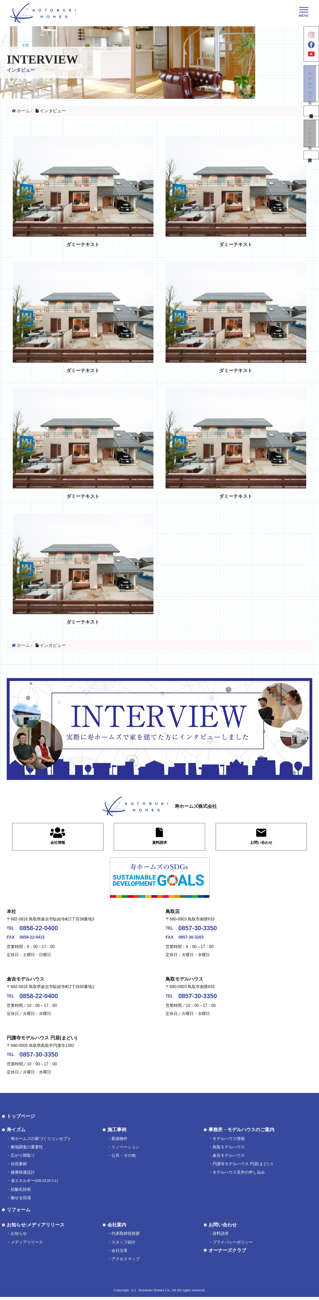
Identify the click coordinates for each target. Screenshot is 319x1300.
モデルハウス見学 (311, 89)
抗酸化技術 (21, 1192)
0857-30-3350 (200, 929)
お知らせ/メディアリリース (35, 1227)
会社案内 (116, 1227)
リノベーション (125, 1150)
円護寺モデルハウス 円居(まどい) (243, 1167)
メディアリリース (27, 1245)
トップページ (21, 1119)
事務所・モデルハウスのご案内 (241, 1133)
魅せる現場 (21, 1200)
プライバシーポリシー (233, 1245)
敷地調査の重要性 (27, 1150)
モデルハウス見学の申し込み (239, 1175)
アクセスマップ (125, 1262)
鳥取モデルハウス (229, 1150)
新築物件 (119, 1141)
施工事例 (116, 1133)
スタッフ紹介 (123, 1245)
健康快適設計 (23, 1175)
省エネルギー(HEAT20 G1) (34, 1184)
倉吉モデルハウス (229, 1158)
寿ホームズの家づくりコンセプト (41, 1141)
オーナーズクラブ (227, 1253)
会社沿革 (119, 1253)
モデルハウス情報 (229, 1141)
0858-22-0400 (41, 929)
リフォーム (18, 1212)
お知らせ (19, 1236)
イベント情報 (311, 141)
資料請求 (311, 164)
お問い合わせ (223, 1227)
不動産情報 (311, 118)
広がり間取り (23, 1158)
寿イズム (16, 1133)
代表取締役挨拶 (125, 1236)
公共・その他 (123, 1158)
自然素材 (19, 1167)
